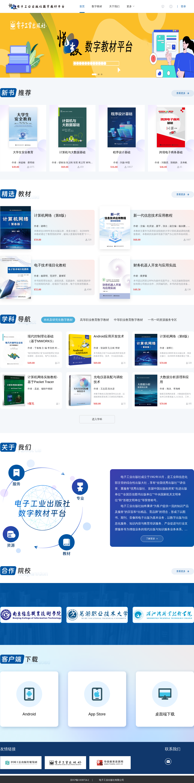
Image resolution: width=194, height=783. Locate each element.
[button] (131, 6)
